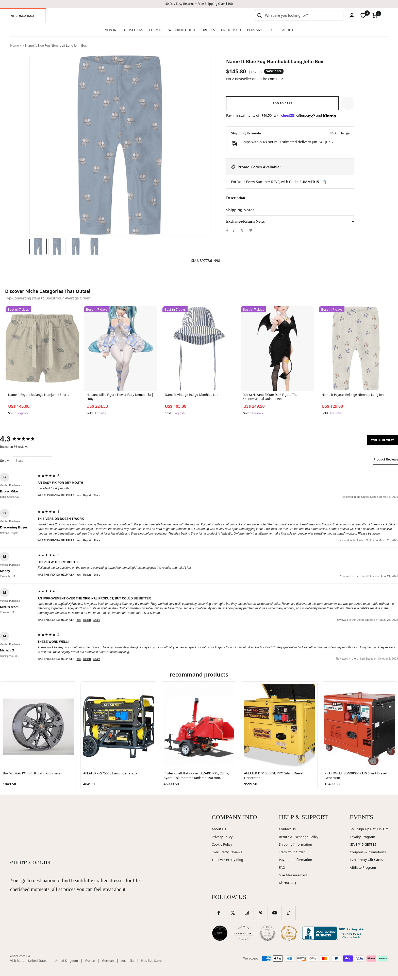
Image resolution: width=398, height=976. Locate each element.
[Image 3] (75, 246)
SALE (272, 30)
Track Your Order (292, 852)
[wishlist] (363, 15)
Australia (127, 961)
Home (14, 45)
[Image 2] (56, 246)
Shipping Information (295, 844)
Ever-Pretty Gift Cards (366, 859)
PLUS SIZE (255, 30)
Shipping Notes (240, 209)
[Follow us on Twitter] (233, 913)
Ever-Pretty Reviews (227, 852)
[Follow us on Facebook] (219, 913)
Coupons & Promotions (368, 852)
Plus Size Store (151, 961)
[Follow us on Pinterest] (261, 913)
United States (37, 961)
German (108, 961)
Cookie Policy (222, 844)
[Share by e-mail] (250, 230)
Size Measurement (293, 875)
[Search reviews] (32, 460)
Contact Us (287, 829)
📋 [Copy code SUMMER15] (324, 182)
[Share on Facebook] (227, 230)
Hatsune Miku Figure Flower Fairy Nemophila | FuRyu (120, 397)
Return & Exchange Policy (298, 837)
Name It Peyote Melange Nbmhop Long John (354, 395)
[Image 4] (94, 246)
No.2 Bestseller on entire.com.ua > (255, 78)
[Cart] (375, 15)
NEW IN (111, 30)
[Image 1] (38, 246)
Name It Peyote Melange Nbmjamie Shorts (38, 395)
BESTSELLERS (133, 30)
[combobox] (303, 15)
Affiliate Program (363, 867)
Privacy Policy (222, 837)
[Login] (352, 15)
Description (235, 198)
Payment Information (295, 859)
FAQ (282, 867)
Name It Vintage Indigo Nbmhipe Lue (191, 395)
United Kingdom (66, 961)
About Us (219, 829)
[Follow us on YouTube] (274, 913)
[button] (347, 103)
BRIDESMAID (231, 30)
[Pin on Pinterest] (234, 230)
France (90, 961)
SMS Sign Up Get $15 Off (369, 829)
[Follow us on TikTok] (288, 913)
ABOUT (287, 30)
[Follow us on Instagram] (247, 913)
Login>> (22, 413)
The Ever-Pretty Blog (227, 859)
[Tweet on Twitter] (242, 230)
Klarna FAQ (287, 882)
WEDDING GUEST (182, 30)
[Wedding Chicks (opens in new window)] (220, 933)
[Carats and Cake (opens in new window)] (243, 933)
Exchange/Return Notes (245, 221)
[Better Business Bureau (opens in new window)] (334, 933)
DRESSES (208, 30)
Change (344, 133)
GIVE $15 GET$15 (363, 844)
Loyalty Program (362, 837)
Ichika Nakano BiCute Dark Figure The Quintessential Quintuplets (270, 397)
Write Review (382, 439)
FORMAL (155, 30)
